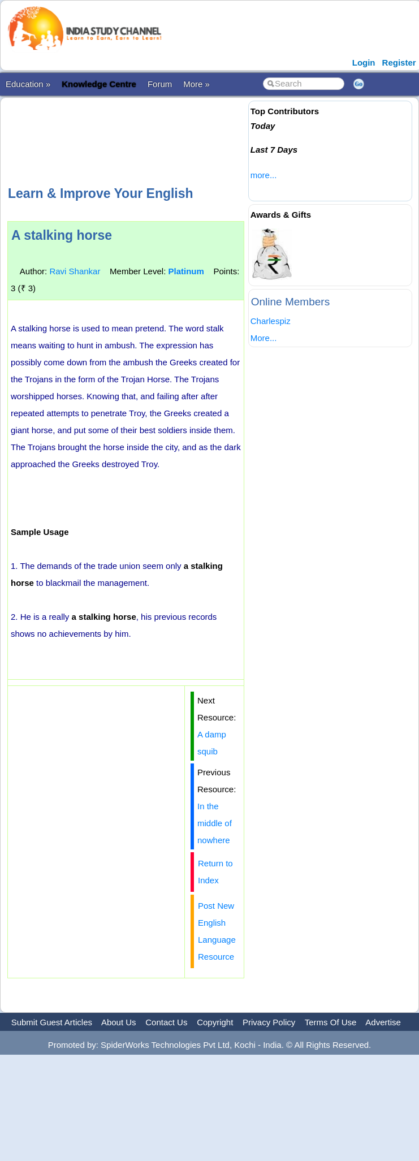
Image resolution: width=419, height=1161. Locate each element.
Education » (28, 84)
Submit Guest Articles (51, 1022)
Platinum (186, 271)
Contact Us (166, 1022)
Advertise (383, 1022)
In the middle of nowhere (214, 823)
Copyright (215, 1022)
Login (363, 62)
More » (196, 84)
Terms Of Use (331, 1022)
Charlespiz (270, 321)
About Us (118, 1022)
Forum (160, 84)
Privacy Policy (269, 1022)
